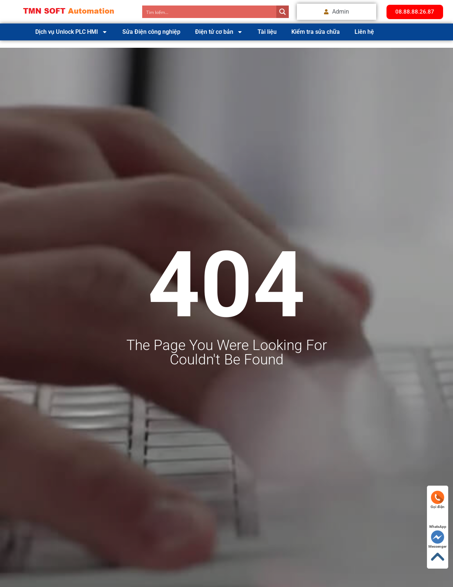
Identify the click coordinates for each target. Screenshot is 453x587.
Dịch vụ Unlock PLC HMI (71, 32)
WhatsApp (437, 520)
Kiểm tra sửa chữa (315, 31)
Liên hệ (364, 31)
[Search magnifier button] (282, 12)
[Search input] (209, 11)
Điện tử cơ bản (219, 32)
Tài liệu (267, 31)
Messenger (437, 539)
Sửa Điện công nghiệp (151, 31)
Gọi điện (438, 500)
